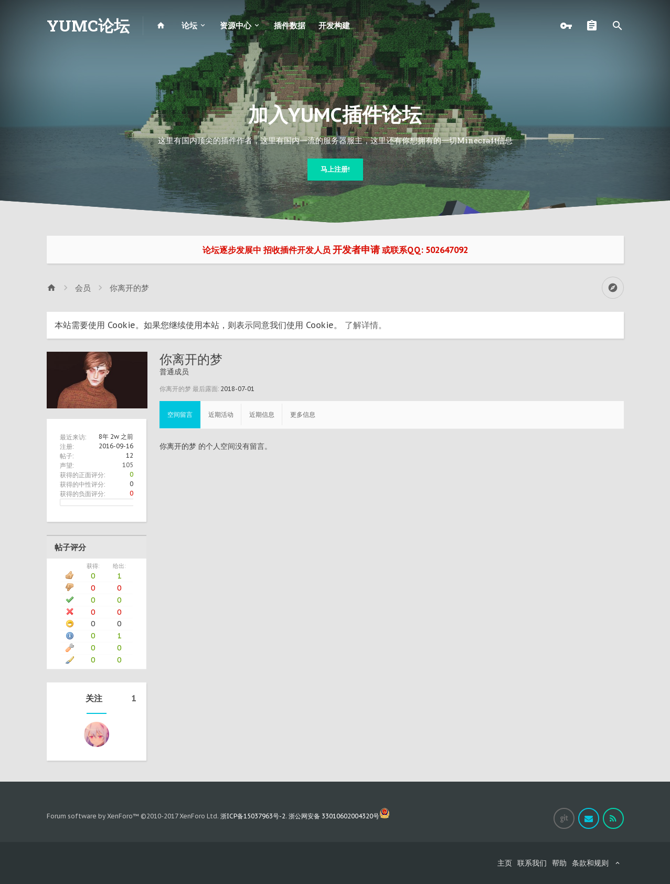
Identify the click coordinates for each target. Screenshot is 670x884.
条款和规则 (590, 863)
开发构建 (334, 25)
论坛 (189, 25)
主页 (504, 863)
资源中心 (235, 25)
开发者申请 (356, 250)
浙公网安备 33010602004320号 (339, 816)
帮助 (559, 863)
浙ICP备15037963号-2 (252, 816)
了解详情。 (366, 325)
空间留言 (180, 414)
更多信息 (302, 414)
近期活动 (220, 414)
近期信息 (261, 414)
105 (127, 465)
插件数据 (289, 25)
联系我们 (532, 863)
